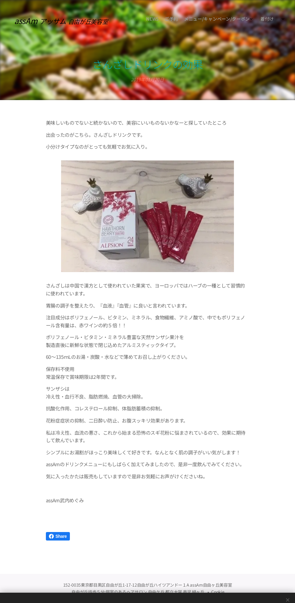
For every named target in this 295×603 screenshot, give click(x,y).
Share (58, 536)
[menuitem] (227, 19)
